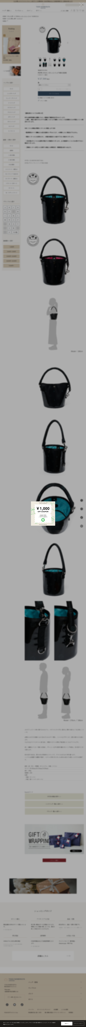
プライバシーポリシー (78, 1023)
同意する (67, 1023)
